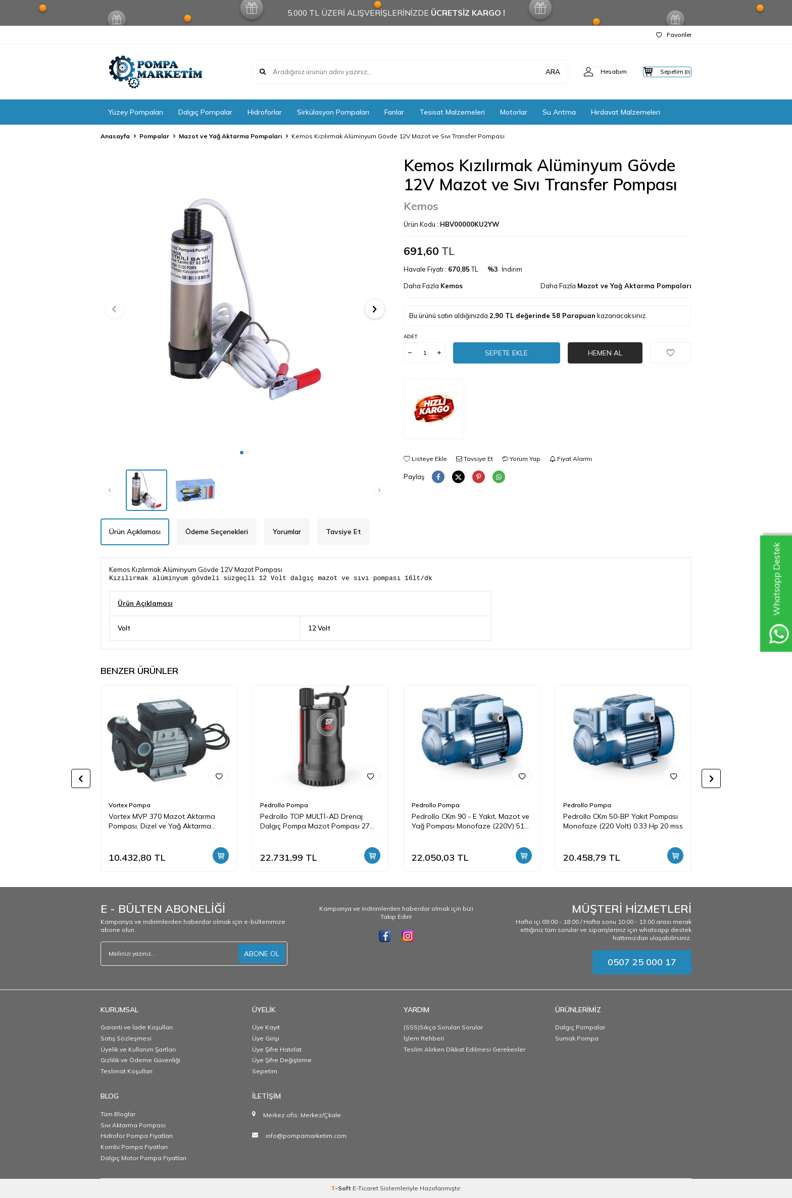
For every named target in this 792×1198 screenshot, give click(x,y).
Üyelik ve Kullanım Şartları (138, 1049)
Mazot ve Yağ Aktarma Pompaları (230, 136)
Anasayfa (115, 136)
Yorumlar (287, 531)
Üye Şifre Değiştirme (282, 1060)
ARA (533, 71)
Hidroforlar (264, 112)
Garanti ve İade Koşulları (137, 1027)
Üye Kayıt (266, 1027)
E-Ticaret (365, 1188)
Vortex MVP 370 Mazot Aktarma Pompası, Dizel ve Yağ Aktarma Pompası (162, 821)
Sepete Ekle (506, 352)
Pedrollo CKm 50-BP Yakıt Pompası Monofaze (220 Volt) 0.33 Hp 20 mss (623, 821)
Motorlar (513, 112)
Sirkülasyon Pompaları (333, 112)
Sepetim (264, 1071)
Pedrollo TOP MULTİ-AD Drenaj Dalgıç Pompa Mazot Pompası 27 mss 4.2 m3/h (315, 821)
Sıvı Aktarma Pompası (133, 1125)
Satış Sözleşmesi (126, 1038)
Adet (410, 336)
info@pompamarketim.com (306, 1135)
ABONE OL (261, 953)
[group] (244, 299)
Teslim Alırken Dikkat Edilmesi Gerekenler (464, 1049)
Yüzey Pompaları (135, 112)
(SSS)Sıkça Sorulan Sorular (443, 1027)
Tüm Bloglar (118, 1114)
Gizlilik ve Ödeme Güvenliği (140, 1060)
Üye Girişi (265, 1038)
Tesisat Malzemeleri (452, 112)
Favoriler (673, 34)
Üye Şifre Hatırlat (277, 1049)
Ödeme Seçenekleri (216, 531)
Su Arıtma (559, 112)
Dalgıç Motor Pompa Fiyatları (143, 1158)
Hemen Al (605, 352)
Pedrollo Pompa (284, 805)
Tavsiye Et (474, 458)
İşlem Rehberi (424, 1038)
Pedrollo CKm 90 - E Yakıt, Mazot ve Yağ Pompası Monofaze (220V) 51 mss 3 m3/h (470, 821)
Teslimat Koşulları (127, 1071)
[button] (241, 452)
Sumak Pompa (577, 1038)
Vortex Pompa (130, 805)
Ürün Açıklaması (135, 531)
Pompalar (154, 136)
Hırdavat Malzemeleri (625, 112)
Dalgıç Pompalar (205, 112)
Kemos (421, 206)
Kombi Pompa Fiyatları (134, 1147)
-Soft (342, 1188)
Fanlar (394, 112)
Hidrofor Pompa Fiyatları (137, 1135)
